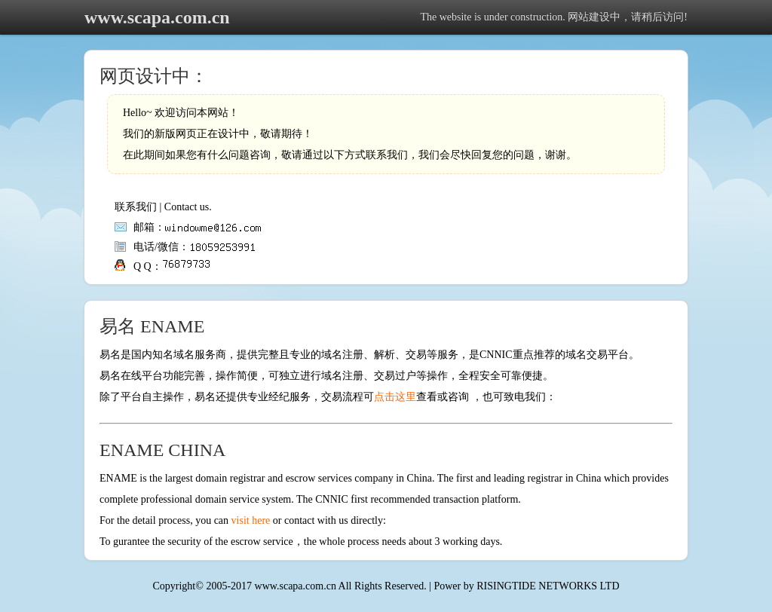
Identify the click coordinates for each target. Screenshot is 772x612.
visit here (251, 520)
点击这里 (395, 396)
